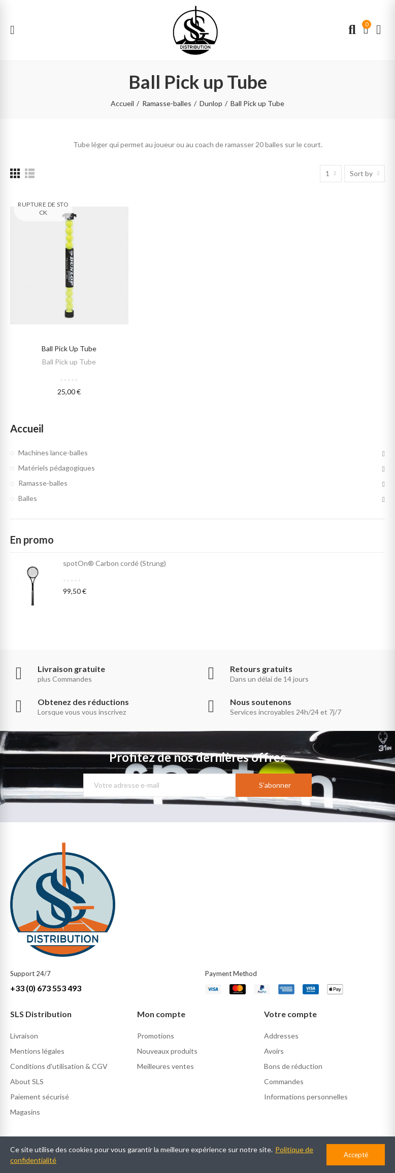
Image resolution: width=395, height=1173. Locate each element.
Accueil (27, 428)
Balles (27, 498)
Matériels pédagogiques (56, 467)
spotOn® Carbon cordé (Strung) (114, 563)
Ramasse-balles (43, 483)
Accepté (356, 1155)
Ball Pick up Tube (69, 348)
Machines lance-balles (53, 452)
